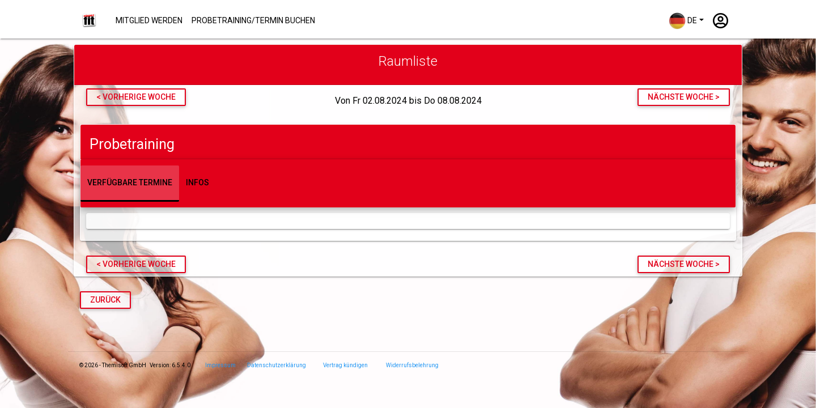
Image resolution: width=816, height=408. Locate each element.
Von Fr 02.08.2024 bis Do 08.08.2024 (408, 100)
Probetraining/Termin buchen (253, 20)
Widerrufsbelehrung (412, 365)
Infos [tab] (197, 182)
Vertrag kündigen (345, 365)
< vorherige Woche (136, 96)
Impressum (220, 365)
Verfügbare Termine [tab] (129, 182)
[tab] (408, 142)
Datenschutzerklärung (276, 365)
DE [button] (683, 20)
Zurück (105, 299)
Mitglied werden (149, 20)
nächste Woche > (684, 96)
